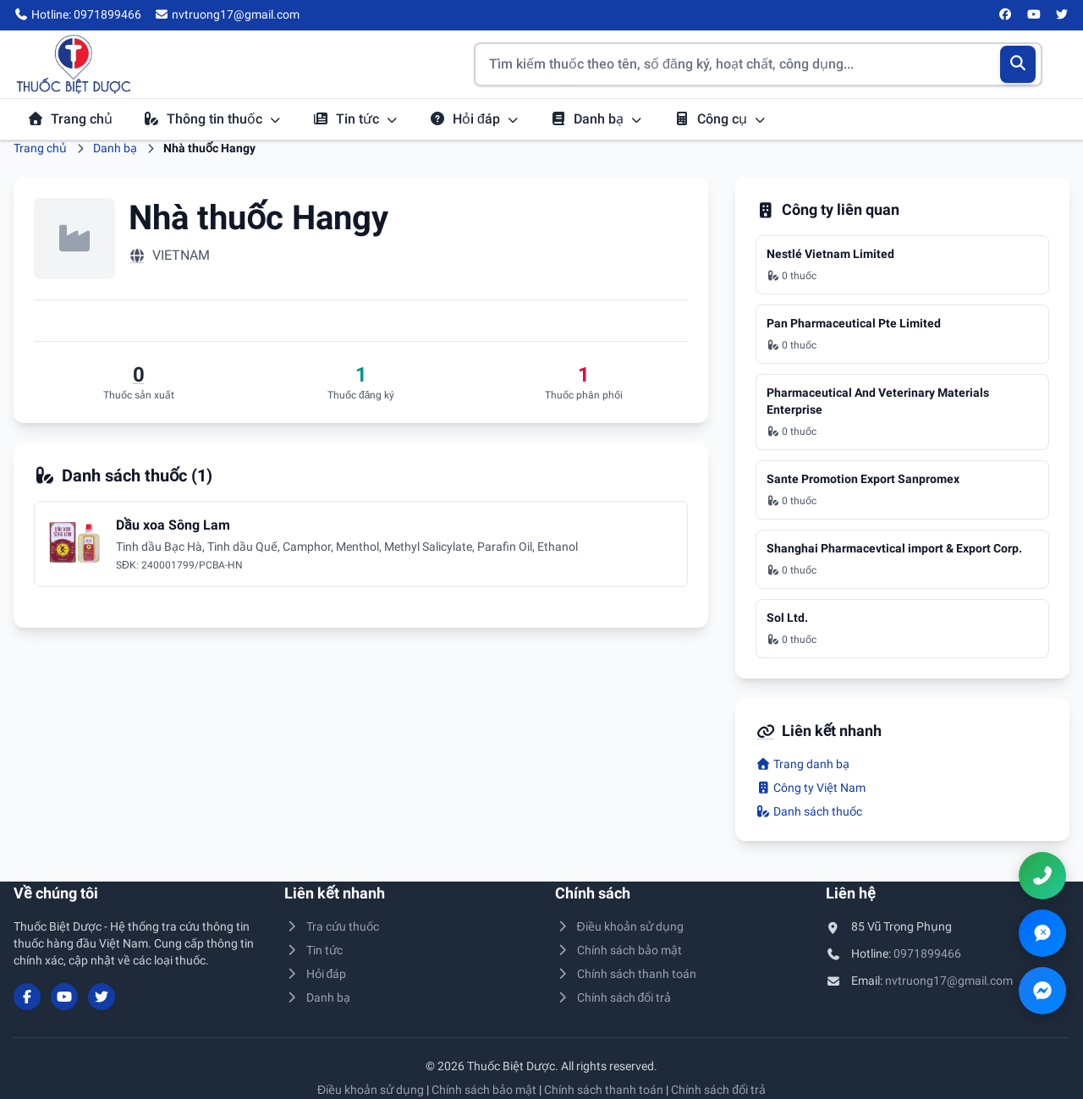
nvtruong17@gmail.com (949, 980)
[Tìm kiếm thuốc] (758, 64)
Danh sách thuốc (809, 811)
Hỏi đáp (474, 119)
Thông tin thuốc (212, 119)
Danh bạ (596, 119)
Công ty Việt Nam (811, 787)
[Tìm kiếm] (1018, 64)
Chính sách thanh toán (625, 974)
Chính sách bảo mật (618, 950)
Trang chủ (70, 119)
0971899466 (927, 953)
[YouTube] (1034, 15)
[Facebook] (1006, 15)
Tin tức (355, 119)
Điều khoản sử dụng (619, 926)
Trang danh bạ (802, 764)
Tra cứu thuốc (331, 926)
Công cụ (720, 119)
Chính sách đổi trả (613, 997)
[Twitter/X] (1062, 15)
